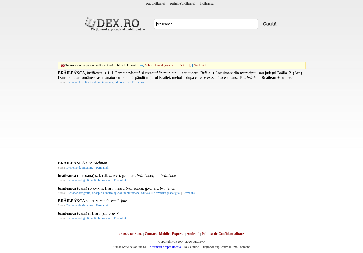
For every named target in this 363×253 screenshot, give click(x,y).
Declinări (200, 65)
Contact (151, 234)
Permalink (138, 82)
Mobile (164, 234)
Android (193, 234)
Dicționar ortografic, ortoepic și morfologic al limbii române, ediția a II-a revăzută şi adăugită (123, 193)
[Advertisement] (181, 46)
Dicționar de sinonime (79, 167)
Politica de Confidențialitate (223, 234)
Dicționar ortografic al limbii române (88, 180)
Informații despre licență (165, 247)
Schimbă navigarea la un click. (165, 65)
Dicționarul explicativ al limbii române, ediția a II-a (97, 82)
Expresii (178, 234)
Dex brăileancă (155, 3)
